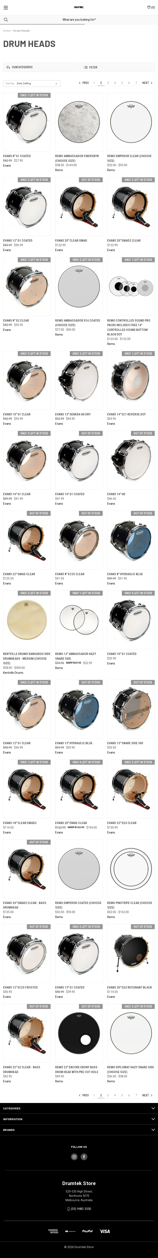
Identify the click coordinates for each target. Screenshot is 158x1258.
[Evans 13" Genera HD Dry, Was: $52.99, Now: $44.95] (79, 380)
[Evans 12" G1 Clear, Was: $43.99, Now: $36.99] (27, 709)
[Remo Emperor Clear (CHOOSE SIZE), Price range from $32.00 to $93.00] (131, 122)
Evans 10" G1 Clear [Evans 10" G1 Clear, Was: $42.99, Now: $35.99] (17, 414)
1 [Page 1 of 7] (94, 83)
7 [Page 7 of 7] (136, 83)
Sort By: (10, 83)
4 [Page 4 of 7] (115, 83)
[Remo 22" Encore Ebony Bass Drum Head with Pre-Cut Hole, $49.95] (79, 1033)
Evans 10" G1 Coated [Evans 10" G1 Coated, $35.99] (122, 654)
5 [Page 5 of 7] (122, 83)
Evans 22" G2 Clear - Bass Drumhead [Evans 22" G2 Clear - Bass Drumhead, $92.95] (21, 1069)
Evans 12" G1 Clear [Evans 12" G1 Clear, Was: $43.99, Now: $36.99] (17, 743)
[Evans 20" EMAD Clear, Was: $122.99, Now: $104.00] (79, 789)
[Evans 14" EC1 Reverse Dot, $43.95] (131, 380)
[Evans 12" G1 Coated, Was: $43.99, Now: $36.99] (27, 206)
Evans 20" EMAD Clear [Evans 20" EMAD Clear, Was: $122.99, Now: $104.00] (71, 823)
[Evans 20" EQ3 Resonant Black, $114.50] (131, 953)
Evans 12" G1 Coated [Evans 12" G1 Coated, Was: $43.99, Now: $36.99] (17, 240)
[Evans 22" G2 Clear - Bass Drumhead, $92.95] (27, 1033)
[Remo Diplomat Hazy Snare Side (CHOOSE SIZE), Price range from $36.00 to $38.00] (131, 1033)
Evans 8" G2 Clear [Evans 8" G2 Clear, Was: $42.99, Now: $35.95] (16, 320)
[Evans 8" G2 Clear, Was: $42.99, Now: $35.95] (27, 286)
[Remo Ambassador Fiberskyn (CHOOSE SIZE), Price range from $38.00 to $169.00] (79, 122)
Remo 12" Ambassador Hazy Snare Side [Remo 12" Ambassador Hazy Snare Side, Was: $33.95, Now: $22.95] (75, 656)
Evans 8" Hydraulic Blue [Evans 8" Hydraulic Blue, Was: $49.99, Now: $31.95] (125, 574)
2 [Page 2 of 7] (101, 83)
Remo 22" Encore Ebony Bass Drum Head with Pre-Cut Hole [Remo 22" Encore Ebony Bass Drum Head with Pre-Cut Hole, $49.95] (76, 1069)
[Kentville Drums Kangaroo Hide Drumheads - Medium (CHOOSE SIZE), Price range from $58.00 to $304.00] (27, 620)
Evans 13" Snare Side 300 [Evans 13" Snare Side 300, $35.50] (125, 743)
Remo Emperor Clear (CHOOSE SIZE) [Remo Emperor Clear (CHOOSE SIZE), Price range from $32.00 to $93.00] (129, 158)
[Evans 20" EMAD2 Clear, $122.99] (131, 206)
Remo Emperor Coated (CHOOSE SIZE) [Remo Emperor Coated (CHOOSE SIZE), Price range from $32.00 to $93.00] (78, 905)
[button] (40, 67)
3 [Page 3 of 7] (108, 83)
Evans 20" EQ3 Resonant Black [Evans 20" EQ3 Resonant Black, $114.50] (129, 987)
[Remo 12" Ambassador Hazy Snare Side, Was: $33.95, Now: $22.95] (79, 620)
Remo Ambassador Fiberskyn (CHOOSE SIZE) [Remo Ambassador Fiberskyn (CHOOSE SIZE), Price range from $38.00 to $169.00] (77, 158)
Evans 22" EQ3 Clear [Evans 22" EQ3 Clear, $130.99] (122, 823)
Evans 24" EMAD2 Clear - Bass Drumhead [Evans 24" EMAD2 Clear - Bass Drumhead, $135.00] (24, 905)
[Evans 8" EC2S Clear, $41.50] (79, 540)
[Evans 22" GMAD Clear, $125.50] (27, 540)
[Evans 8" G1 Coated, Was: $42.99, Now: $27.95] (27, 122)
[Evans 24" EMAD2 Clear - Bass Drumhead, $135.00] (27, 869)
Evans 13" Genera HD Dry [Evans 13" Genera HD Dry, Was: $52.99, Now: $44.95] (73, 414)
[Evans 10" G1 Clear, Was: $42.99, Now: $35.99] (27, 380)
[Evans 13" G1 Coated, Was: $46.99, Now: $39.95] (79, 953)
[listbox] (38, 83)
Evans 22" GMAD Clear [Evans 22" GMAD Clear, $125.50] (19, 574)
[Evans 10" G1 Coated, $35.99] (131, 620)
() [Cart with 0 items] (151, 7)
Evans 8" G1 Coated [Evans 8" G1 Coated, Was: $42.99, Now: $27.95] (17, 156)
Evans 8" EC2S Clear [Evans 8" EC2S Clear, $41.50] (69, 574)
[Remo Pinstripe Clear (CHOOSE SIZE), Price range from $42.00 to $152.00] (131, 869)
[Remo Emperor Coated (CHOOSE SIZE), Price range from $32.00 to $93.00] (79, 869)
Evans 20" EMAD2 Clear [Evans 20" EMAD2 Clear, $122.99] (124, 240)
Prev (84, 83)
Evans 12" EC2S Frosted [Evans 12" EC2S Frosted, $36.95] (20, 987)
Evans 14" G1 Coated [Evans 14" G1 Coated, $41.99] (69, 494)
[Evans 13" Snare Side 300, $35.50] (131, 709)
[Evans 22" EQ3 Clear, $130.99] (131, 789)
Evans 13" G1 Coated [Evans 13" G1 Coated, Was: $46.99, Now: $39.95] (69, 987)
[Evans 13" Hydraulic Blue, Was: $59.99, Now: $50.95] (79, 709)
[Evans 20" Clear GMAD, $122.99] (79, 206)
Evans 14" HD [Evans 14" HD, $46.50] (116, 494)
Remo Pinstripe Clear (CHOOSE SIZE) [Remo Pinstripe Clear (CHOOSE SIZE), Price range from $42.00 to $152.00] (129, 905)
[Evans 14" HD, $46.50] (131, 460)
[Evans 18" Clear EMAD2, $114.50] (27, 789)
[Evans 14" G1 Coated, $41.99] (79, 460)
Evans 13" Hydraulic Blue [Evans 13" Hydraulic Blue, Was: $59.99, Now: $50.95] (74, 743)
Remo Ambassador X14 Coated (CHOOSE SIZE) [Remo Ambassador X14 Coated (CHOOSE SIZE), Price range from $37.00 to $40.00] (77, 323)
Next (147, 83)
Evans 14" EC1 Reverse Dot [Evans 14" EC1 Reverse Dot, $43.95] (126, 414)
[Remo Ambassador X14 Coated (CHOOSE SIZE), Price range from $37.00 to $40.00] (79, 286)
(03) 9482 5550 (81, 1209)
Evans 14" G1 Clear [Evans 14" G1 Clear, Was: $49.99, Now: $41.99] (17, 494)
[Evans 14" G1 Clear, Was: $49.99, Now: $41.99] (27, 460)
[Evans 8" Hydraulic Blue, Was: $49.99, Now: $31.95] (131, 540)
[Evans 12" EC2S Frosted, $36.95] (27, 953)
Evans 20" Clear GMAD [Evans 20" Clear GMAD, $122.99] (71, 240)
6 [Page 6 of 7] (129, 83)
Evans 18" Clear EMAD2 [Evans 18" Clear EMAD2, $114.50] (20, 823)
